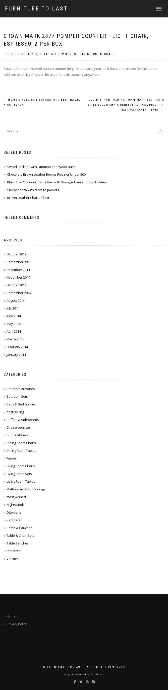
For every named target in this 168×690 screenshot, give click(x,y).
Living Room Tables (20, 481)
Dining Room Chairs (98, 54)
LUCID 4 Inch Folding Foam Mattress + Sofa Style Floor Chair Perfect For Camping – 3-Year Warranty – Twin (126, 104)
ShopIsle (69, 674)
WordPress (97, 674)
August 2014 (15, 300)
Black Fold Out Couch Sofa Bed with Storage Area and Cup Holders (57, 182)
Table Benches (17, 543)
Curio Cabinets (17, 435)
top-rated (13, 551)
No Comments (63, 54)
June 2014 (13, 316)
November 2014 (18, 277)
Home (10, 616)
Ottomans (13, 512)
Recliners (13, 520)
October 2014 (16, 285)
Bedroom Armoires (20, 388)
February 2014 (17, 347)
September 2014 (18, 293)
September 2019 (18, 262)
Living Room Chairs (20, 466)
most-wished (16, 497)
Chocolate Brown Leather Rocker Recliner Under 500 (46, 174)
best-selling (15, 412)
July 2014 (12, 308)
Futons (11, 458)
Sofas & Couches (19, 528)
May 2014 (13, 323)
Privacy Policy (16, 624)
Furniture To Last (36, 9)
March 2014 (15, 339)
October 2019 (16, 254)
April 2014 (13, 331)
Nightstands (15, 504)
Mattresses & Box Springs (25, 489)
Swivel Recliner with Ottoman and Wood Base (41, 166)
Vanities (12, 558)
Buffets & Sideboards (22, 419)
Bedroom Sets (17, 396)
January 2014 (16, 354)
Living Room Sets (19, 473)
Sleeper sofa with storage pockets (33, 190)
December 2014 (18, 269)
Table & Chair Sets (20, 535)
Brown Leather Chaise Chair (28, 197)
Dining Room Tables (21, 450)
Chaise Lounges (18, 427)
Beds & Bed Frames (21, 404)
